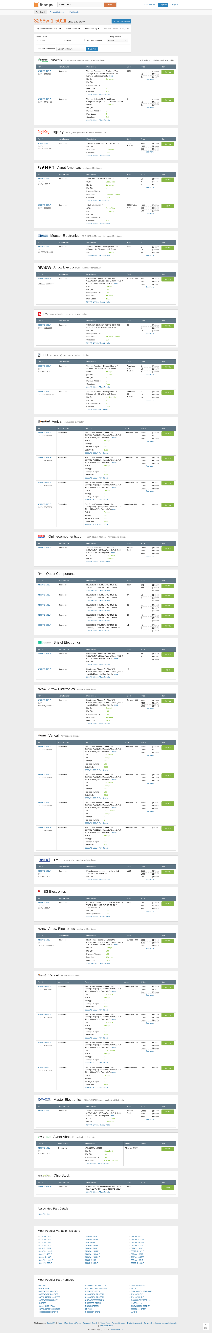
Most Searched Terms (72, 1323)
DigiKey (72, 132)
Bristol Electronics (61, 642)
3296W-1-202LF (46, 1245)
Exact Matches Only (92, 40)
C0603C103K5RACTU (48, 1312)
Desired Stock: (46, 38)
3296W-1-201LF (137, 1242)
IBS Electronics (53, 891)
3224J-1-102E (137, 1248)
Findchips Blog (149, 5)
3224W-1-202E (91, 1236)
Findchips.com (43, 4)
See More (150, 80)
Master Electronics (81, 1099)
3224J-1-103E (45, 1257)
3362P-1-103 (90, 1260)
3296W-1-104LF (46, 1242)
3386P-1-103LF (91, 1263)
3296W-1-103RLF (92, 1257)
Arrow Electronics (69, 267)
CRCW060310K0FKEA (48, 1291)
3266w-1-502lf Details (121, 21)
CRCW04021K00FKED (48, 1294)
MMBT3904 (44, 1288)
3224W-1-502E (91, 1248)
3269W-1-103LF (46, 1260)
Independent (92, 29)
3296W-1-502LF (91, 1245)
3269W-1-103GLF (92, 1254)
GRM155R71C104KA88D (49, 1297)
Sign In (175, 5)
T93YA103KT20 (137, 1257)
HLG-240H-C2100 (138, 1285)
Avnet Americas (70, 167)
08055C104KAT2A (46, 1306)
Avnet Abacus (67, 1137)
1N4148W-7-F (136, 1294)
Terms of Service (118, 1323)
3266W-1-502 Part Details (97, 409)
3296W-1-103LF (46, 1239)
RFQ (168, 206)
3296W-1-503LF (137, 1239)
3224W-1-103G (45, 1251)
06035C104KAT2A (138, 1309)
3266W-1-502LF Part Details (98, 94)
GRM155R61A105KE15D (49, 1309)
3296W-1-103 (136, 1236)
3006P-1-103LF (45, 1254)
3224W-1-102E (137, 1254)
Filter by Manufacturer (46, 49)
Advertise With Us (106, 1326)
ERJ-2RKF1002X (92, 1306)
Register (163, 5)
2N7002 (88, 1309)
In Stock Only (68, 40)
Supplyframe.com (117, 1329)
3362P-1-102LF (137, 1251)
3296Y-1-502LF (91, 1242)
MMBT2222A (136, 1303)
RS (63, 314)
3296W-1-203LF (91, 1239)
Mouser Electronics (80, 235)
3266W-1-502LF (44, 71)
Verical (61, 421)
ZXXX (133, 1288)
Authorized (73, 29)
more (111, 76)
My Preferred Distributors (49, 29)
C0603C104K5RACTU (94, 1297)
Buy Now (167, 72)
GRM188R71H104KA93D (141, 1291)
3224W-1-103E (45, 1236)
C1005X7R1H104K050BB (95, 1285)
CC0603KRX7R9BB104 (140, 1300)
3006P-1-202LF (45, 1263)
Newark (71, 60)
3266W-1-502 (43, 392)
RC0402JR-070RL (92, 1291)
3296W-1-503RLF (138, 1245)
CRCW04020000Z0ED (94, 1300)
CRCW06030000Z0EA (48, 1300)
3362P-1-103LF (137, 1263)
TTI (64, 355)
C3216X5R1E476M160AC (96, 1288)
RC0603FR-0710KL (93, 1303)
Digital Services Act (134, 1323)
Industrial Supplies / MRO (117, 29)
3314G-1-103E (45, 1248)
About (60, 1323)
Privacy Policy (104, 1323)
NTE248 (42, 1285)
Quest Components (58, 574)
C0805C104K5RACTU (94, 1294)
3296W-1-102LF (91, 1251)
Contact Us (51, 1323)
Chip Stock (55, 1175)
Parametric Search (90, 1323)
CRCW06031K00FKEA (140, 1306)
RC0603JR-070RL (92, 1312)
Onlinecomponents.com (82, 536)
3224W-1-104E (137, 1260)
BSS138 (42, 1303)
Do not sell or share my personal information (160, 1323)
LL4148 (134, 1312)
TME (67, 860)
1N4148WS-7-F (137, 1297)
